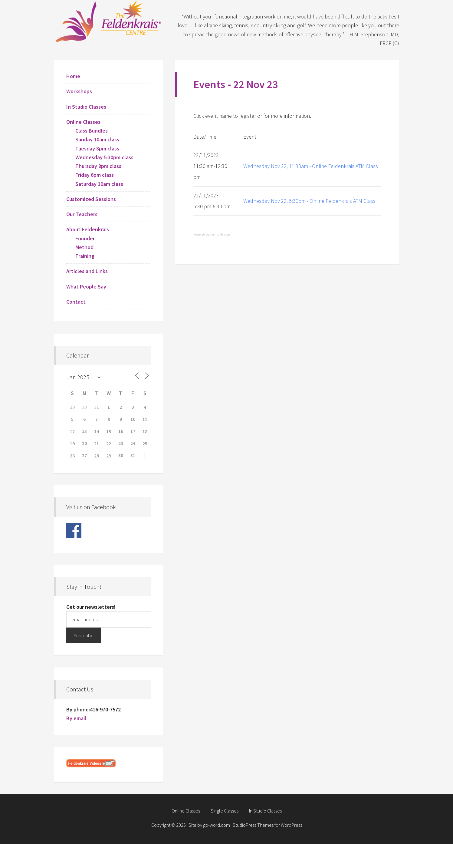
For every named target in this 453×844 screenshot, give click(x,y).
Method (84, 247)
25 (145, 443)
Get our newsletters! (91, 606)
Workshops (79, 91)
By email (76, 718)
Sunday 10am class (97, 139)
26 (72, 456)
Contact (76, 301)
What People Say (86, 286)
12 (72, 431)
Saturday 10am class (99, 183)
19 (72, 443)
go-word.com (216, 825)
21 (96, 443)
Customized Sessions (91, 199)
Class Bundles (91, 130)
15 (108, 431)
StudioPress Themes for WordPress (267, 825)
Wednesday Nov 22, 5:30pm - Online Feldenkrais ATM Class (309, 200)
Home (73, 76)
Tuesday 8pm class (97, 148)
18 (145, 431)
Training (84, 255)
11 (145, 419)
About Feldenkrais (87, 229)
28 (96, 456)
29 (108, 456)
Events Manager (220, 234)
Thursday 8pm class (98, 166)
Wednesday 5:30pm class (104, 157)
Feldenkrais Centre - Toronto (108, 21)
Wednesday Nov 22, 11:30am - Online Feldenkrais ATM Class (310, 166)
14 (96, 431)
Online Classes (83, 121)
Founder (85, 238)
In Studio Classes (86, 106)
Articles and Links (87, 271)
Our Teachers (81, 214)
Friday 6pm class (94, 174)
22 (108, 443)
